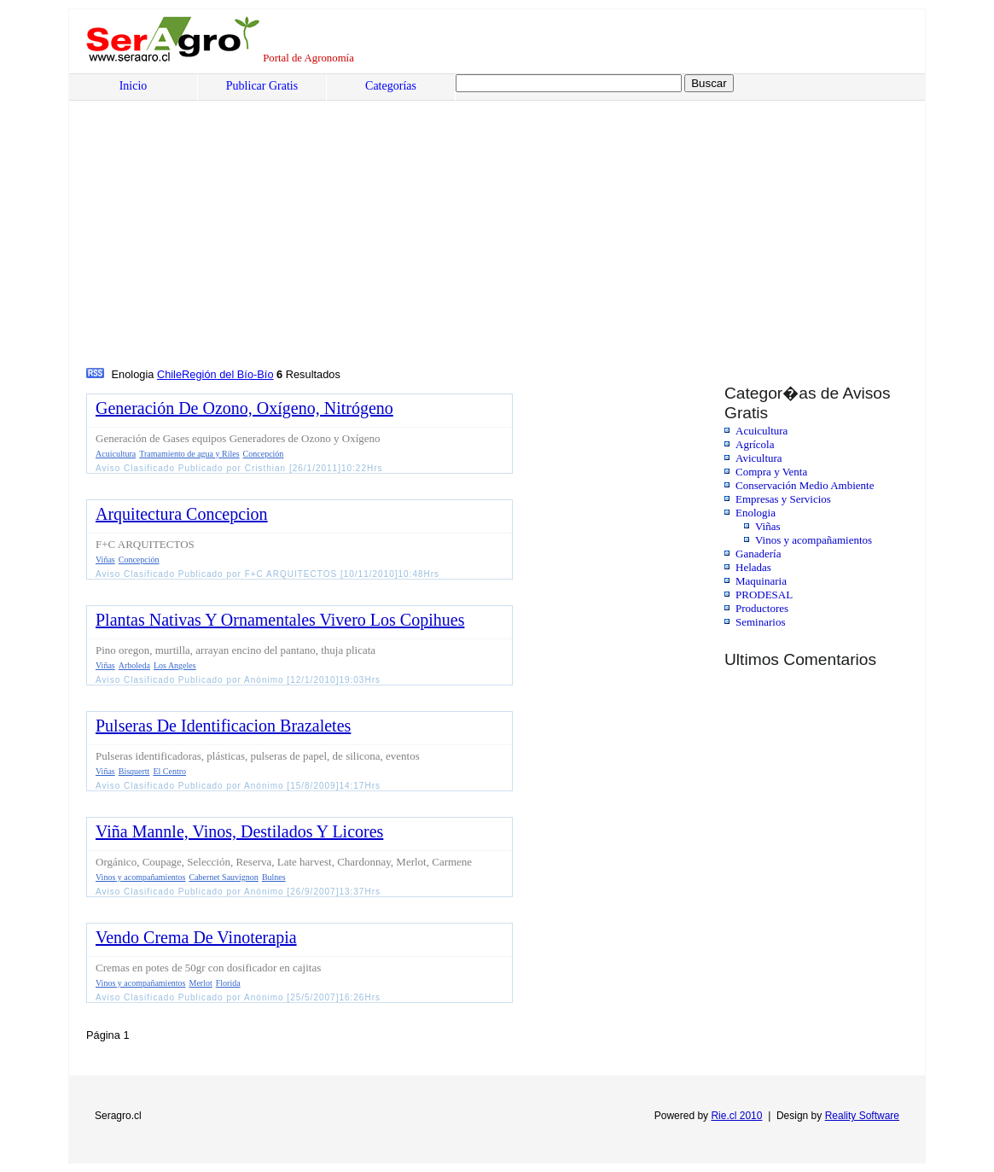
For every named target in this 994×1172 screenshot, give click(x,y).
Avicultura (758, 458)
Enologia (755, 512)
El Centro (169, 771)
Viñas (768, 526)
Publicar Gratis (262, 85)
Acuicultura (761, 430)
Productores (761, 608)
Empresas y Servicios (783, 499)
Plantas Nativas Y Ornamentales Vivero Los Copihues (280, 619)
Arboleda (134, 665)
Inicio (133, 85)
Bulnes (274, 877)
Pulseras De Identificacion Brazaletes (223, 725)
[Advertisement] (216, 236)
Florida (228, 983)
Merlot (200, 983)
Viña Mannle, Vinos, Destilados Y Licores (239, 831)
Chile (169, 374)
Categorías (390, 85)
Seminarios (760, 621)
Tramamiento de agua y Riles (189, 453)
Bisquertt (134, 771)
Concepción (263, 453)
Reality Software (862, 1116)
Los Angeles (175, 665)
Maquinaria (761, 580)
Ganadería (758, 553)
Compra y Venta (771, 471)
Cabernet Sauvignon (224, 877)
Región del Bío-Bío (227, 374)
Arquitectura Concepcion (182, 513)
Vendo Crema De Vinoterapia (196, 937)
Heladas (753, 567)
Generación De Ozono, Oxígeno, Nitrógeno (244, 408)
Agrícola (754, 444)
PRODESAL (764, 594)
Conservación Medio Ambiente (804, 485)
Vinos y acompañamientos (813, 540)
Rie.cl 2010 (736, 1116)
